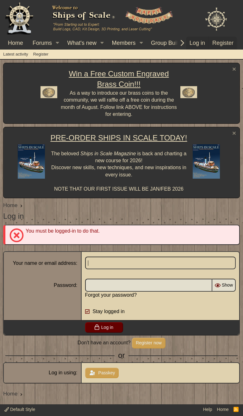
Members (123, 43)
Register (40, 54)
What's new (82, 43)
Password (65, 285)
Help (207, 409)
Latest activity (15, 54)
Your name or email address (44, 263)
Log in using (62, 372)
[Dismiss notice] (233, 70)
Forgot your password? (111, 295)
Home (15, 43)
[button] (58, 43)
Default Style (19, 409)
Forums (42, 43)
